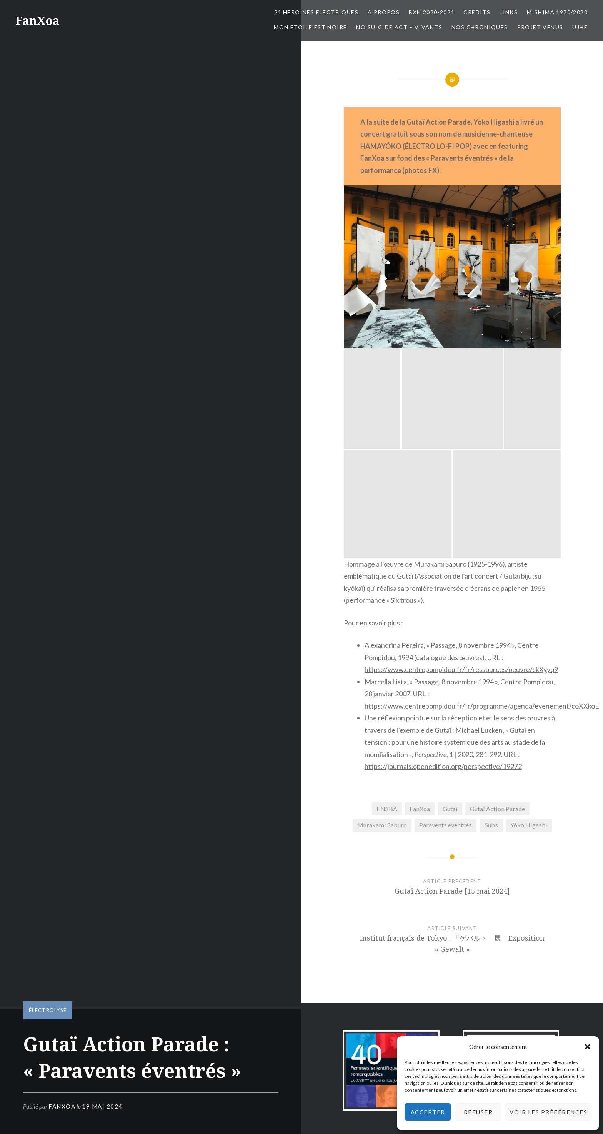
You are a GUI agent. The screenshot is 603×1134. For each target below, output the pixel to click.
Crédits (476, 12)
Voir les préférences (548, 1112)
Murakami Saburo (382, 616)
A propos (384, 12)
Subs (491, 616)
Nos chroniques (479, 27)
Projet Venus (540, 27)
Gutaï (450, 600)
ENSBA (386, 600)
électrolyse (48, 1010)
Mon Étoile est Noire (310, 27)
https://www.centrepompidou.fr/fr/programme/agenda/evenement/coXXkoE (482, 497)
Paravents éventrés (445, 616)
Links (509, 12)
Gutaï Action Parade (497, 600)
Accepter (428, 1112)
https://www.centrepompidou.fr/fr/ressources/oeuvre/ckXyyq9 (461, 461)
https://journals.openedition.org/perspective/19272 (443, 558)
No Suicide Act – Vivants (399, 27)
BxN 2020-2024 (431, 12)
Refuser (478, 1112)
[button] (587, 1047)
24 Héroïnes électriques (316, 12)
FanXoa (37, 20)
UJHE (580, 27)
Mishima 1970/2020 (557, 12)
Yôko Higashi (528, 616)
